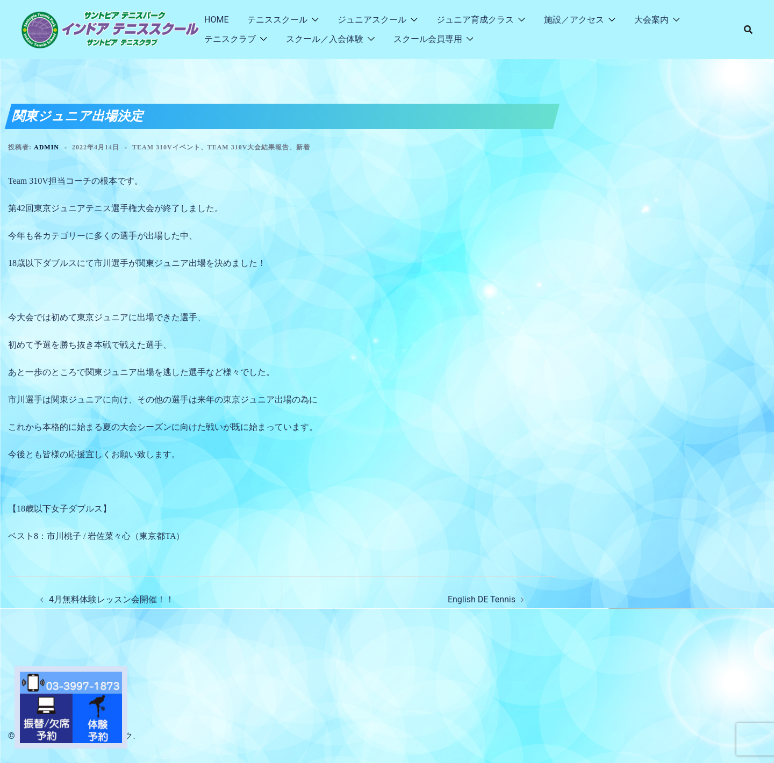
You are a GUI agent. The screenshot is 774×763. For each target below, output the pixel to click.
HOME (216, 20)
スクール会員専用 (427, 39)
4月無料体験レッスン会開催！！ (111, 599)
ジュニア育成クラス (475, 20)
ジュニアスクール (372, 20)
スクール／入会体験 (324, 39)
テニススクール (277, 20)
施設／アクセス (574, 20)
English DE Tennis (481, 599)
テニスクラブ (230, 39)
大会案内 (651, 20)
